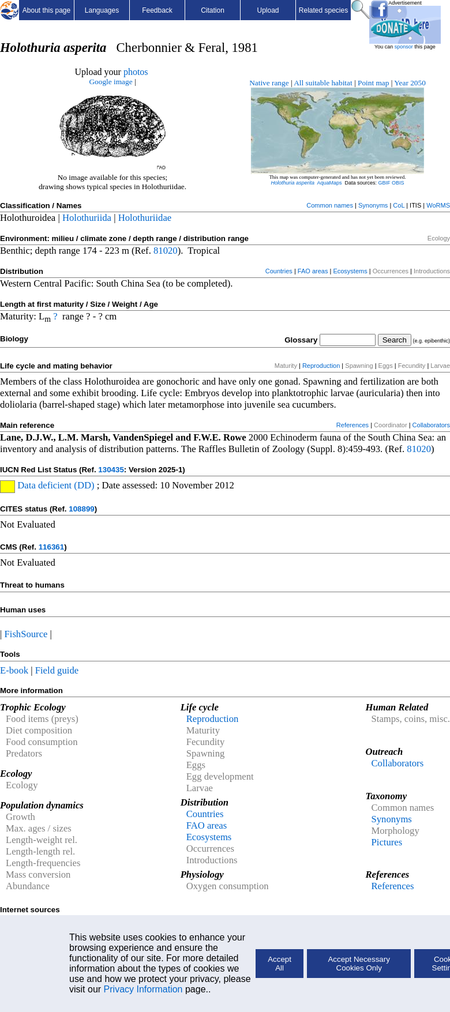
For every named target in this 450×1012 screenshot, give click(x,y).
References (352, 425)
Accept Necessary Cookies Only (358, 963)
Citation (212, 10)
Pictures (386, 842)
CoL (398, 205)
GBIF (384, 183)
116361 (51, 547)
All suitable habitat (323, 82)
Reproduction (321, 365)
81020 (165, 250)
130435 (110, 469)
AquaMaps (329, 183)
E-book (14, 670)
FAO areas (313, 271)
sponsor (404, 47)
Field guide (56, 670)
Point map (373, 82)
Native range (268, 82)
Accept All (279, 963)
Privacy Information (143, 989)
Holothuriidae (145, 217)
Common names (329, 205)
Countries (278, 271)
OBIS (398, 183)
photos (135, 72)
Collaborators (431, 425)
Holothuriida (86, 217)
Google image (110, 81)
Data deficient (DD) (54, 485)
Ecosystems (350, 271)
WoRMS (438, 205)
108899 (81, 509)
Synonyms (373, 205)
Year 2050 (410, 82)
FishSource (26, 634)
